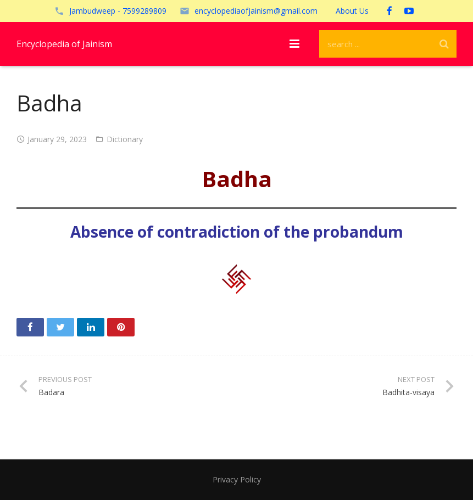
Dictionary (125, 139)
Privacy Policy (237, 479)
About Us (352, 10)
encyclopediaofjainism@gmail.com (256, 10)
